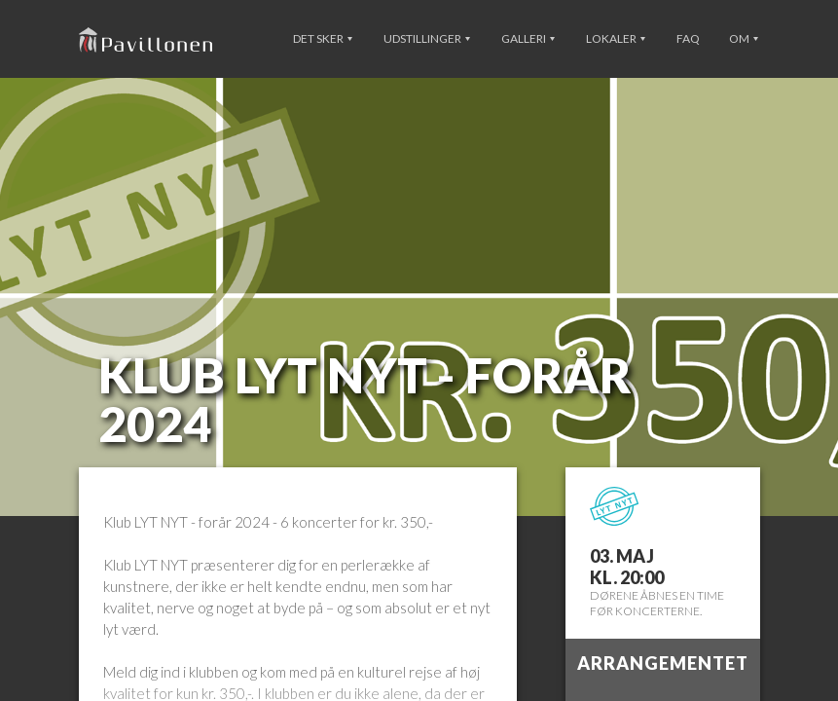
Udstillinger (426, 38)
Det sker (322, 38)
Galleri (528, 38)
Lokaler (615, 38)
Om (743, 38)
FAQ (688, 38)
